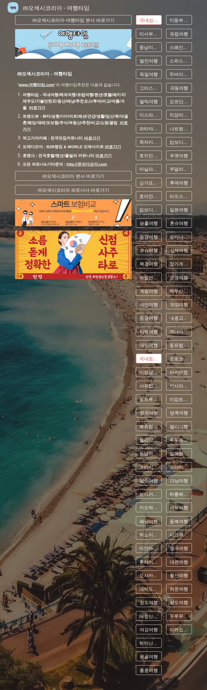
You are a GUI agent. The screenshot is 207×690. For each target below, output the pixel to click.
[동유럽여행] (178, 345)
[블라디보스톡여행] (148, 440)
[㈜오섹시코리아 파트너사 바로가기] (73, 190)
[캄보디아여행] (148, 209)
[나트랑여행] (178, 128)
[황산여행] (178, 575)
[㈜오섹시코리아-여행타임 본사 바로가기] (73, 20)
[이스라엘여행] (148, 115)
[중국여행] (178, 548)
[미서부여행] (148, 33)
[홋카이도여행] (148, 561)
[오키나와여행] (178, 236)
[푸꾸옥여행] (178, 440)
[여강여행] (148, 629)
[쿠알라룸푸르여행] (178, 169)
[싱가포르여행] (148, 182)
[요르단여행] (178, 101)
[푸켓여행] (178, 155)
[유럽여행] (178, 33)
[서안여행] (148, 304)
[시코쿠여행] (178, 534)
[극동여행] (178, 87)
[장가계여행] (178, 263)
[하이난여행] (148, 643)
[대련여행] (178, 561)
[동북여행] (178, 521)
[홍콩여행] (148, 670)
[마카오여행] (178, 629)
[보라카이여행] (148, 494)
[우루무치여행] (178, 615)
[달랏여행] (148, 480)
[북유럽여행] (148, 426)
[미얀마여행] (148, 548)
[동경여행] (148, 236)
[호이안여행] (148, 196)
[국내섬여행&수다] (148, 20)
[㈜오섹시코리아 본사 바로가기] (73, 176)
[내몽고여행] (178, 318)
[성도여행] (178, 602)
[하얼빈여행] (148, 277)
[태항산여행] (148, 615)
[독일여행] (148, 74)
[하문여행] (178, 589)
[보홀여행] (148, 223)
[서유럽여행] (148, 385)
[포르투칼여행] (148, 399)
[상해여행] (178, 250)
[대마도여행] (148, 589)
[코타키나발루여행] (148, 467)
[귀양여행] (178, 304)
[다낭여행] (178, 480)
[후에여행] (178, 182)
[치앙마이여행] (178, 115)
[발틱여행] (148, 101)
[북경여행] (148, 263)
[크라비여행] (178, 467)
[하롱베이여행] (178, 494)
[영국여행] (148, 412)
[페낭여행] (148, 521)
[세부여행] (178, 507)
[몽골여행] (148, 656)
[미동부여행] (178, 20)
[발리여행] (178, 426)
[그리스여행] (148, 87)
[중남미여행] (148, 47)
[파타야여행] (148, 128)
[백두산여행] (178, 291)
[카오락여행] (148, 507)
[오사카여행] (148, 575)
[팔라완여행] (178, 453)
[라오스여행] (178, 196)
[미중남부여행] (148, 372)
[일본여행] (178, 209)
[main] (73, 115)
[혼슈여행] (178, 223)
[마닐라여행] (148, 169)
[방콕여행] (178, 412)
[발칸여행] (148, 60)
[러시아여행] (178, 385)
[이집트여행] (178, 399)
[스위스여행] (178, 60)
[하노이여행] (148, 534)
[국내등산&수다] (148, 358)
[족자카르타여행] (148, 141)
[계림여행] (148, 291)
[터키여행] (178, 372)
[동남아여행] (148, 453)
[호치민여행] (148, 155)
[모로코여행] (178, 358)
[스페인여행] (178, 47)
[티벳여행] (148, 331)
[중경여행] (148, 318)
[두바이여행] (178, 74)
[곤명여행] (178, 277)
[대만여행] (148, 345)
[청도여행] (148, 602)
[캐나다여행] (178, 331)
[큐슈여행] (148, 250)
